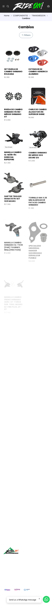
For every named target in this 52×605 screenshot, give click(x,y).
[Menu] (3, 6)
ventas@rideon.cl (12, 572)
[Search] (8, 6)
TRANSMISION (38, 16)
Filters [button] (26, 35)
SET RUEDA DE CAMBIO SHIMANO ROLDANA (13, 71)
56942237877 (11, 576)
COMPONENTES (20, 16)
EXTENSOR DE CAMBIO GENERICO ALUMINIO (38, 71)
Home (6, 16)
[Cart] (48, 6)
